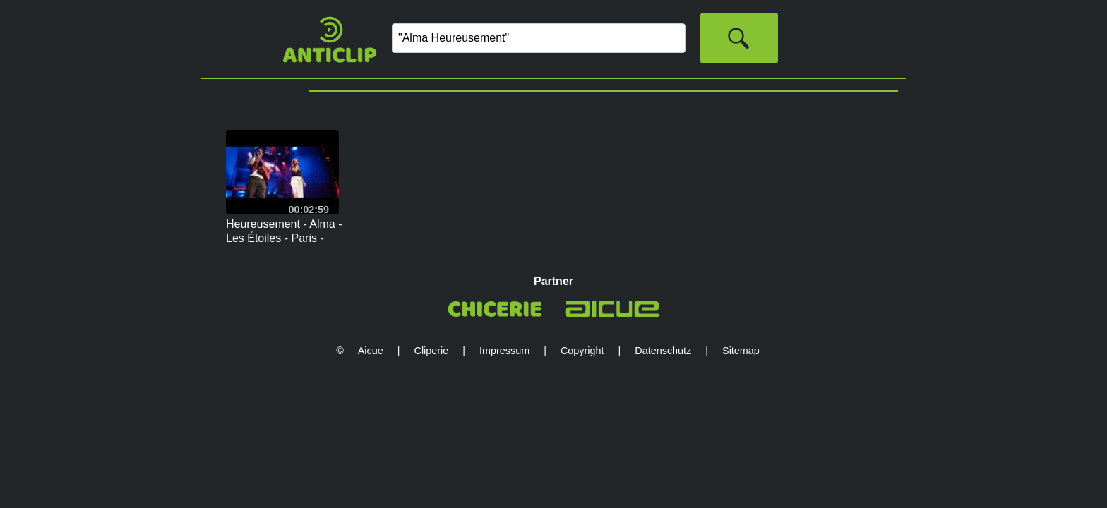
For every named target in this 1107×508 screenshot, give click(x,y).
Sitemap (741, 350)
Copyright (582, 350)
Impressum (504, 350)
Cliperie (431, 350)
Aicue (370, 350)
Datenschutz (663, 350)
